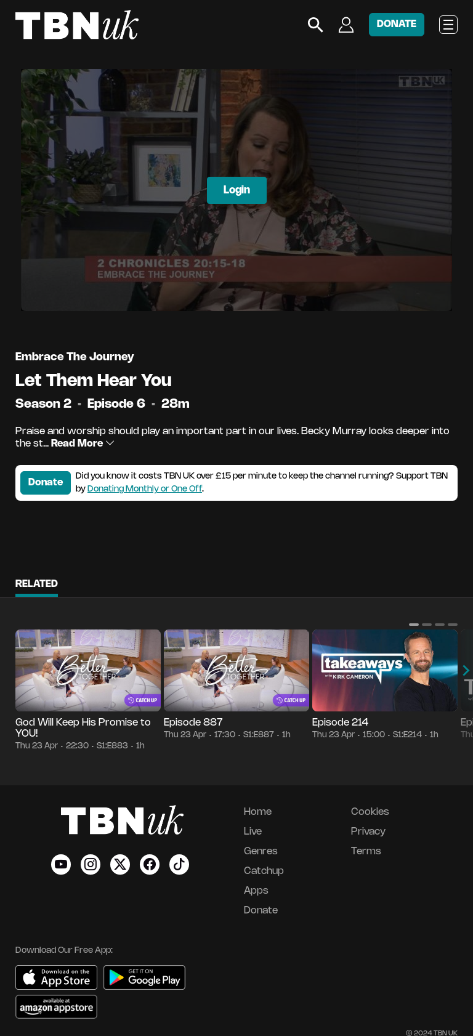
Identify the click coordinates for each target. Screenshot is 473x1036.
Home (258, 812)
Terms (366, 851)
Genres (261, 851)
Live (253, 831)
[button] (414, 624)
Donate (45, 482)
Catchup (264, 871)
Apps (256, 891)
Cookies (370, 812)
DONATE (396, 24)
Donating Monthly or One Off (144, 489)
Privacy (368, 831)
